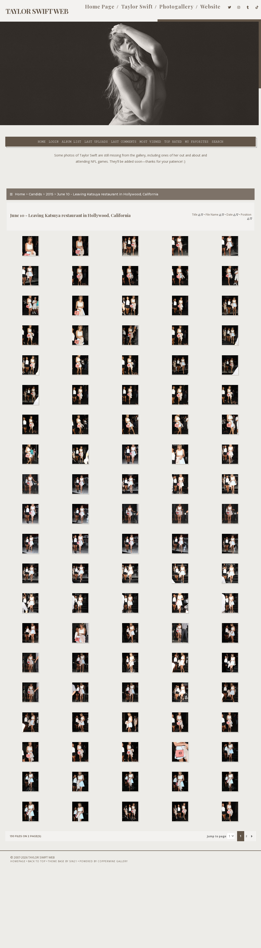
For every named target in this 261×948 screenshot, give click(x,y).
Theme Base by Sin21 (54, 935)
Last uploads (68, 124)
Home (14, 124)
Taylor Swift (130, 8)
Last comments (96, 124)
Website (203, 8)
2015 (47, 188)
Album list (44, 124)
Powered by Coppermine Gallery (96, 935)
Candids (32, 188)
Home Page (92, 8)
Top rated (145, 124)
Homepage (10, 935)
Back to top (29, 935)
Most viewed (123, 124)
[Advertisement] (130, 168)
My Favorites (169, 124)
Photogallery (169, 8)
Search (95, 130)
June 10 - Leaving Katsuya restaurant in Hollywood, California (104, 188)
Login (26, 124)
